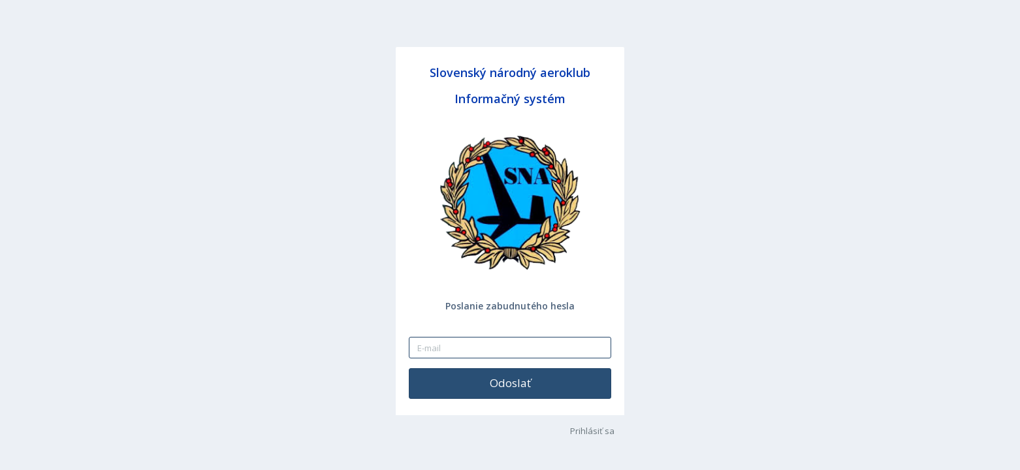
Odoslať (510, 382)
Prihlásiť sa (592, 431)
